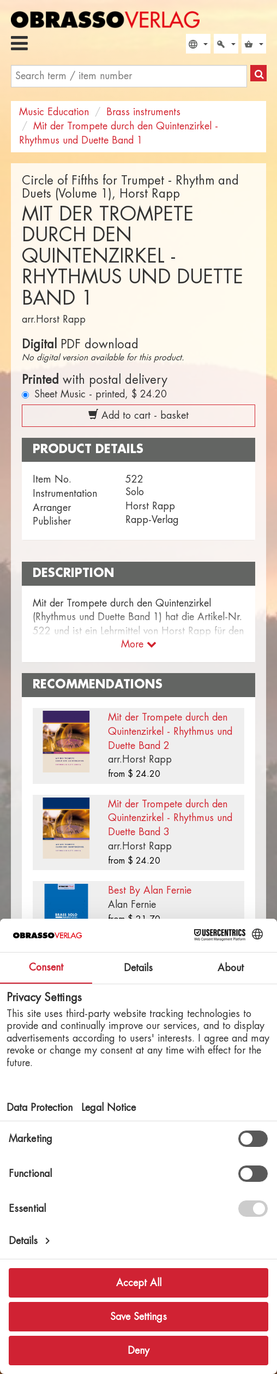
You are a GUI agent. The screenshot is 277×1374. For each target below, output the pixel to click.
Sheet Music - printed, (100, 394)
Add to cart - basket (138, 414)
